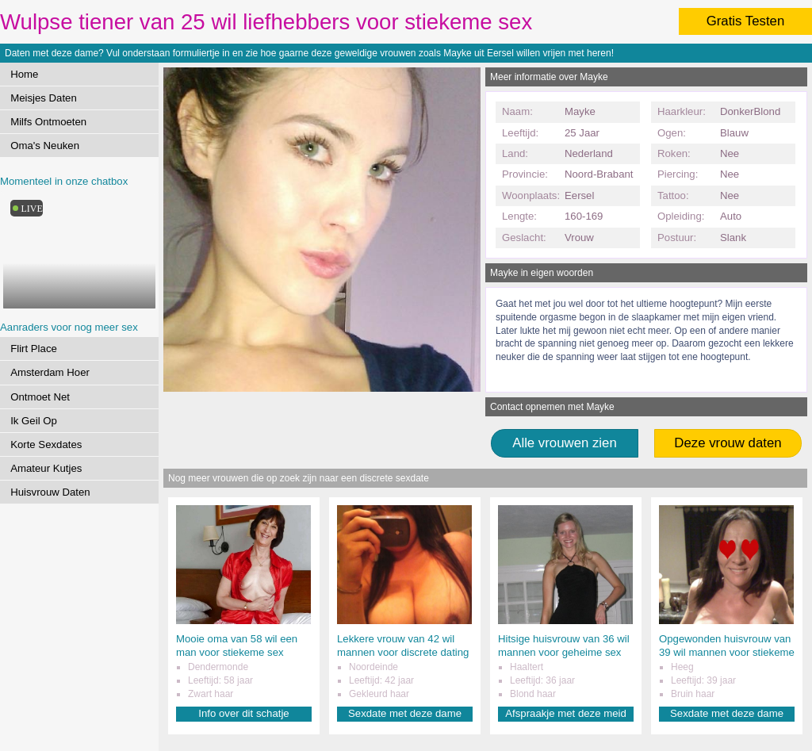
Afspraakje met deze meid (565, 713)
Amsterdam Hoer (50, 372)
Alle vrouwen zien (564, 442)
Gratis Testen (746, 21)
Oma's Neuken (44, 145)
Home (24, 74)
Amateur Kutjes (46, 468)
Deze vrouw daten (727, 442)
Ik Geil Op (33, 421)
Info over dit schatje (243, 713)
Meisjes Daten (43, 98)
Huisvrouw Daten (50, 492)
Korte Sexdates (46, 444)
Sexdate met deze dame (405, 713)
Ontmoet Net (40, 397)
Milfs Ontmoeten (48, 122)
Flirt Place (33, 348)
